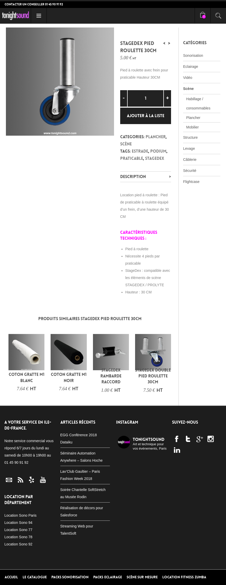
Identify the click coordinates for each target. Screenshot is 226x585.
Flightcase (191, 182)
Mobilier (192, 127)
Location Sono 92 (18, 544)
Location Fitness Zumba (184, 577)
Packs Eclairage (107, 577)
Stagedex (154, 158)
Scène (126, 144)
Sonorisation (193, 55)
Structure (190, 137)
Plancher (156, 137)
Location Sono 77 (18, 530)
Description (133, 176)
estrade (140, 151)
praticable (131, 158)
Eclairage (190, 66)
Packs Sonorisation (70, 577)
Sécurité (189, 171)
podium (158, 151)
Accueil (11, 577)
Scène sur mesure (142, 577)
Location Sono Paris (20, 515)
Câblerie (189, 159)
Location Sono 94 (18, 523)
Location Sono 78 (18, 537)
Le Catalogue (35, 577)
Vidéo (187, 78)
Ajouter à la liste (145, 116)
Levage (189, 148)
